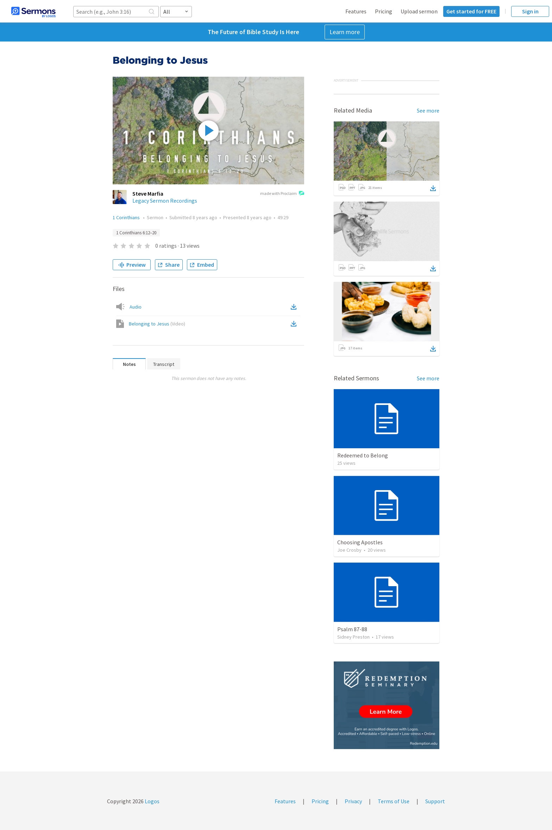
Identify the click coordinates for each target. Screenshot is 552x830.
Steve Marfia (147, 193)
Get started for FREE (471, 11)
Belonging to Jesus (157, 324)
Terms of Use (393, 801)
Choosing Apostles (360, 542)
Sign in (530, 11)
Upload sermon (419, 11)
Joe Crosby (349, 550)
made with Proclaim (282, 194)
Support (435, 801)
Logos (151, 801)
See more (428, 110)
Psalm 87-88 (352, 629)
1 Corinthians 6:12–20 (136, 233)
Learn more (345, 32)
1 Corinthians (127, 217)
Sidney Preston (353, 637)
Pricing (383, 11)
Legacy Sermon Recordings (164, 200)
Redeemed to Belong (362, 455)
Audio (136, 307)
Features (355, 11)
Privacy (353, 801)
